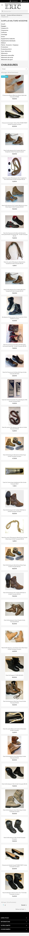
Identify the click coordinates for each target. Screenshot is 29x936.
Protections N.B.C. (6, 49)
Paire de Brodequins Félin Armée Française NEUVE (14, 784)
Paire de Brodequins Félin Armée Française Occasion (14, 838)
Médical (3, 43)
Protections (4, 47)
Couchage (4, 34)
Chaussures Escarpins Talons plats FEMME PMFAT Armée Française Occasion (14, 123)
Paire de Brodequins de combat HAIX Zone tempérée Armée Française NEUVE (14, 290)
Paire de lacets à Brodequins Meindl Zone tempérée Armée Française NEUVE (14, 262)
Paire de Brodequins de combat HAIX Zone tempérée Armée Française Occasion (14, 151)
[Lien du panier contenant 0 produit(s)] (24, 1)
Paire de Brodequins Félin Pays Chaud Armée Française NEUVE (14, 702)
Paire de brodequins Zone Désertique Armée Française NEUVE (14, 757)
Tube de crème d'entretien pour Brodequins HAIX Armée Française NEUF (14, 400)
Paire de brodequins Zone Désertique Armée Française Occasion (14, 810)
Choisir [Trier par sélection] (14, 69)
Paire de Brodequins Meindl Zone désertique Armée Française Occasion (14, 455)
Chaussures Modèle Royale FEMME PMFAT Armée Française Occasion (14, 865)
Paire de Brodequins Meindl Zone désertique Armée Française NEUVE (14, 565)
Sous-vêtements (6, 51)
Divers (3, 36)
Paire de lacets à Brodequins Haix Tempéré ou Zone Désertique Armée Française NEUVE (14, 178)
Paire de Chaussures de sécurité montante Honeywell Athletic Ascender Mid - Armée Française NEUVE (14, 234)
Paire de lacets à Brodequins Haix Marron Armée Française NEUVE (14, 428)
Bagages (3, 26)
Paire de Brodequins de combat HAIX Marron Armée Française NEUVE (14, 593)
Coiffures (4, 32)
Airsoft (3, 24)
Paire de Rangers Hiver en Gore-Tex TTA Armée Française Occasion (15, 893)
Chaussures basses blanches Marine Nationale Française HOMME (14, 96)
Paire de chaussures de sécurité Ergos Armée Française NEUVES (14, 373)
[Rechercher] (14, 11)
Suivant (24, 905)
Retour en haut (21, 909)
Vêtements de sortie (7, 57)
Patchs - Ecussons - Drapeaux (9, 45)
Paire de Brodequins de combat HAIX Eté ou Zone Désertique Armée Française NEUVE (14, 206)
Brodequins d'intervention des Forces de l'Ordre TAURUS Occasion (14, 317)
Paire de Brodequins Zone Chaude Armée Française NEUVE (14, 620)
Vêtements (4, 53)
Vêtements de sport (7, 59)
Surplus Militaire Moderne (14, 20)
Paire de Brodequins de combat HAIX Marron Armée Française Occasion (14, 510)
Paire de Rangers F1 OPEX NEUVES (14, 675)
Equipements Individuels (8, 41)
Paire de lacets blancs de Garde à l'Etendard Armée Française (14, 729)
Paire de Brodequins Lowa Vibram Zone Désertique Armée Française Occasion (14, 648)
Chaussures (4, 30)
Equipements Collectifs (8, 38)
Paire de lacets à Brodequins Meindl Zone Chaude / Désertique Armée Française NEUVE (14, 538)
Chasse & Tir (4, 28)
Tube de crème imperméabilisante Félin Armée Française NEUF (14, 483)
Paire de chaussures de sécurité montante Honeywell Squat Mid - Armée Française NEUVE (14, 345)
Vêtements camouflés (7, 55)
